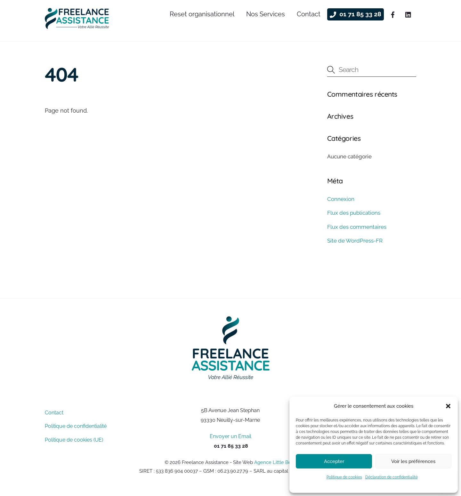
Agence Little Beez (275, 462)
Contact (308, 14)
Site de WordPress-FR (355, 240)
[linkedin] (408, 14)
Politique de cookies (344, 477)
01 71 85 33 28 (355, 14)
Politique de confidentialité (76, 426)
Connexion (340, 199)
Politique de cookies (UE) (74, 440)
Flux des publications (353, 213)
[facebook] (392, 14)
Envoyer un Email (230, 436)
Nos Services (265, 14)
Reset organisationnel (202, 14)
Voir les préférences (413, 461)
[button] (448, 406)
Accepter (334, 461)
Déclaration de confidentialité (391, 477)
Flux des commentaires (356, 227)
